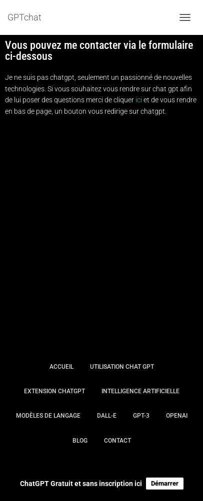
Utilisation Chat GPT (122, 366)
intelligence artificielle (141, 391)
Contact (117, 440)
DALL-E (106, 415)
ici (139, 100)
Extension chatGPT (54, 391)
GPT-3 (141, 415)
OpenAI (177, 415)
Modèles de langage (48, 415)
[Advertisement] (101, 233)
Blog (80, 440)
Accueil (62, 366)
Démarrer (164, 483)
